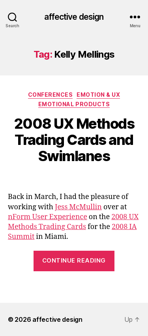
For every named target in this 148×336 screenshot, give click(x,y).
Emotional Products (74, 104)
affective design (73, 17)
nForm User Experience (47, 216)
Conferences (50, 94)
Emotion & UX (98, 94)
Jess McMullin (78, 207)
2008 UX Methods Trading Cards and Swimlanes (74, 140)
